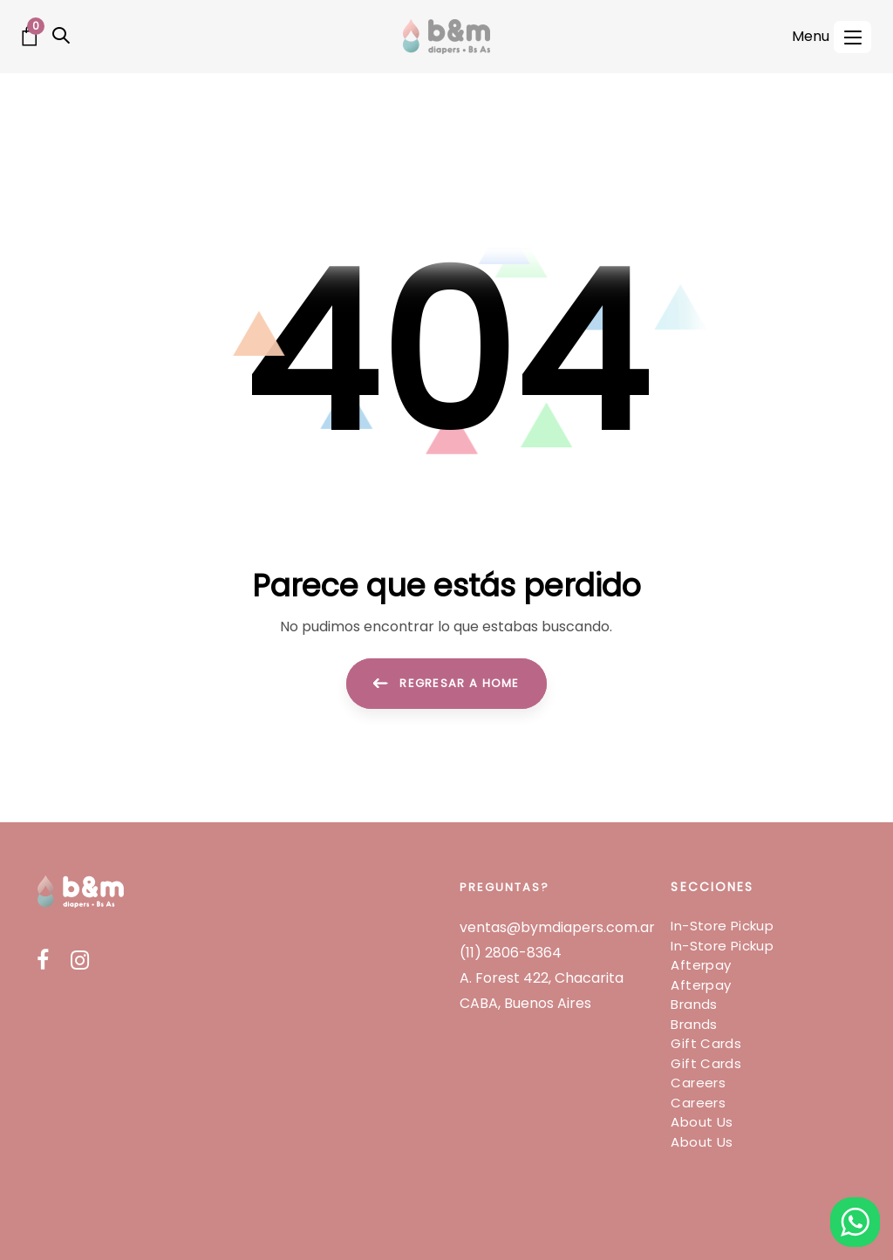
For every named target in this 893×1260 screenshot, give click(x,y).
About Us (702, 1122)
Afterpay (701, 965)
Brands (694, 1004)
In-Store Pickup (722, 925)
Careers (698, 1082)
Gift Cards (706, 1043)
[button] (61, 36)
